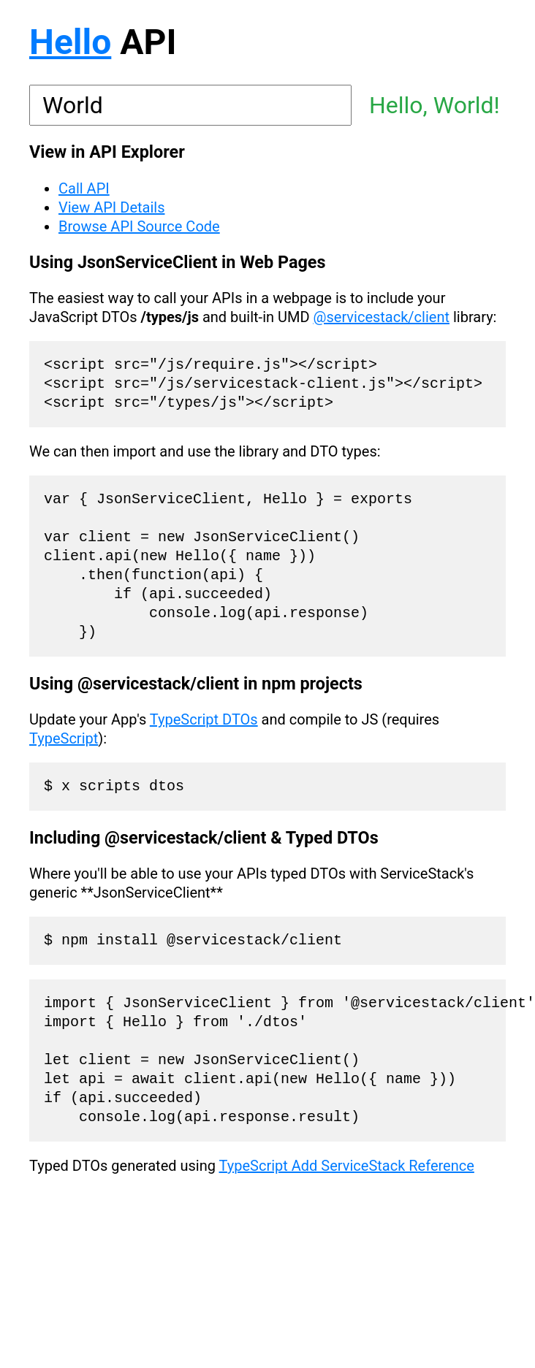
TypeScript (63, 738)
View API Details (111, 207)
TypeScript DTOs (204, 719)
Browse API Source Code (139, 226)
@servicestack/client (381, 317)
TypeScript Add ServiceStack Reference (346, 1165)
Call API (84, 188)
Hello (70, 42)
